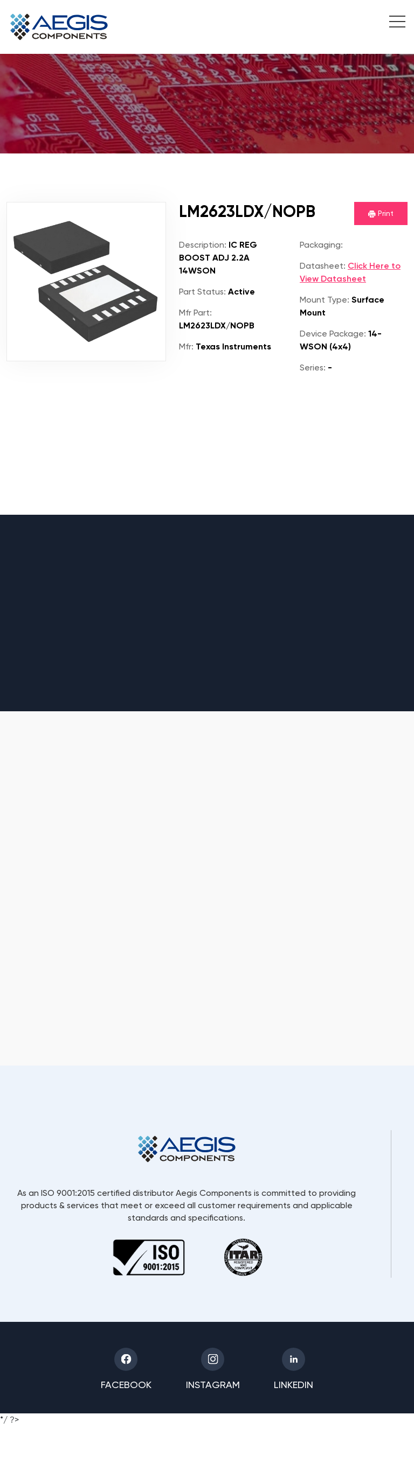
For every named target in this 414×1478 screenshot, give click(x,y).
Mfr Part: (195, 312)
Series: (313, 367)
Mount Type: (324, 300)
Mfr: (186, 346)
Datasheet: (323, 266)
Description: (202, 245)
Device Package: (333, 333)
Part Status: (202, 291)
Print (381, 213)
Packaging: (321, 245)
